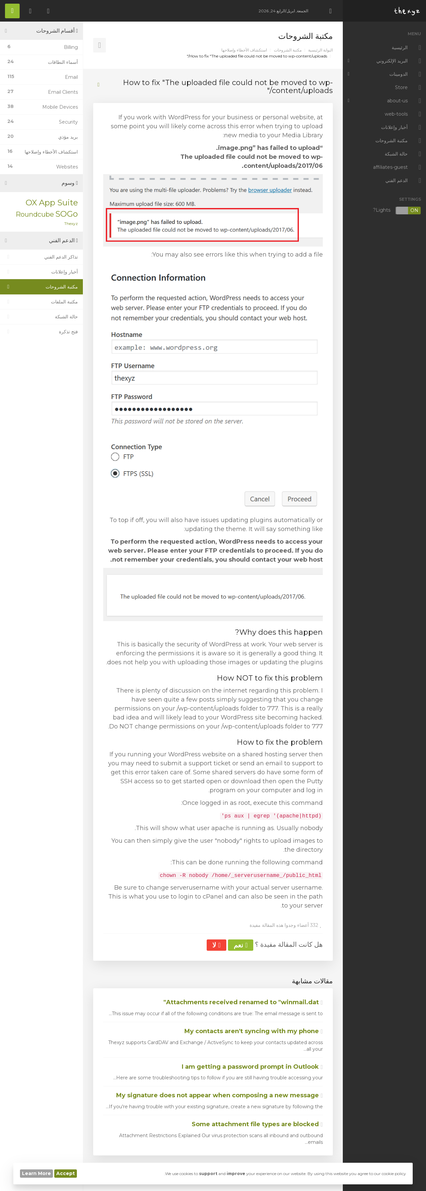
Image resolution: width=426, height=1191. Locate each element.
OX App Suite (52, 202)
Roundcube (35, 214)
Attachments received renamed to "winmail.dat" (243, 1002)
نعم (241, 945)
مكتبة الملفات (41, 302)
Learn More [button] (36, 1173)
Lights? (397, 210)
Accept (65, 1173)
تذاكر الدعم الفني (41, 257)
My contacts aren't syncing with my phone (253, 1031)
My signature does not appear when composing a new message (219, 1095)
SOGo (66, 214)
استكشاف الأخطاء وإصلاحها (244, 50)
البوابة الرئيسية (320, 50)
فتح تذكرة (41, 332)
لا (216, 945)
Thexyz (71, 223)
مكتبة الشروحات (288, 50)
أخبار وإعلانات (41, 272)
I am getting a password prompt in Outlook (252, 1066)
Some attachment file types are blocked (257, 1124)
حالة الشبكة (41, 317)
